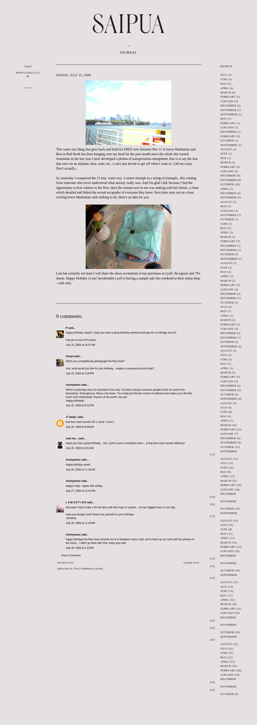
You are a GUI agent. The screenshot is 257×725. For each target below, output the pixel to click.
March (225, 92)
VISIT (28, 71)
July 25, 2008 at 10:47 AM (80, 344)
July (223, 74)
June (223, 79)
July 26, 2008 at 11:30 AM (80, 469)
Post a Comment (71, 555)
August (226, 149)
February (228, 96)
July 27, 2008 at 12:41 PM (80, 490)
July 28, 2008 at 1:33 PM (80, 547)
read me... (72, 438)
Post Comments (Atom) (88, 568)
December (228, 105)
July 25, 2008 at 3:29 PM (80, 373)
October (227, 140)
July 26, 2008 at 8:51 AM (80, 448)
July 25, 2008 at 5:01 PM (80, 405)
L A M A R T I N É (76, 502)
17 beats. (71, 417)
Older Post (192, 562)
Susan (69, 356)
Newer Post (65, 562)
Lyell (168, 273)
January (227, 101)
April (224, 88)
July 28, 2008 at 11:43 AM (80, 523)
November (228, 110)
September (228, 114)
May (223, 83)
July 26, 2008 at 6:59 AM (80, 426)
